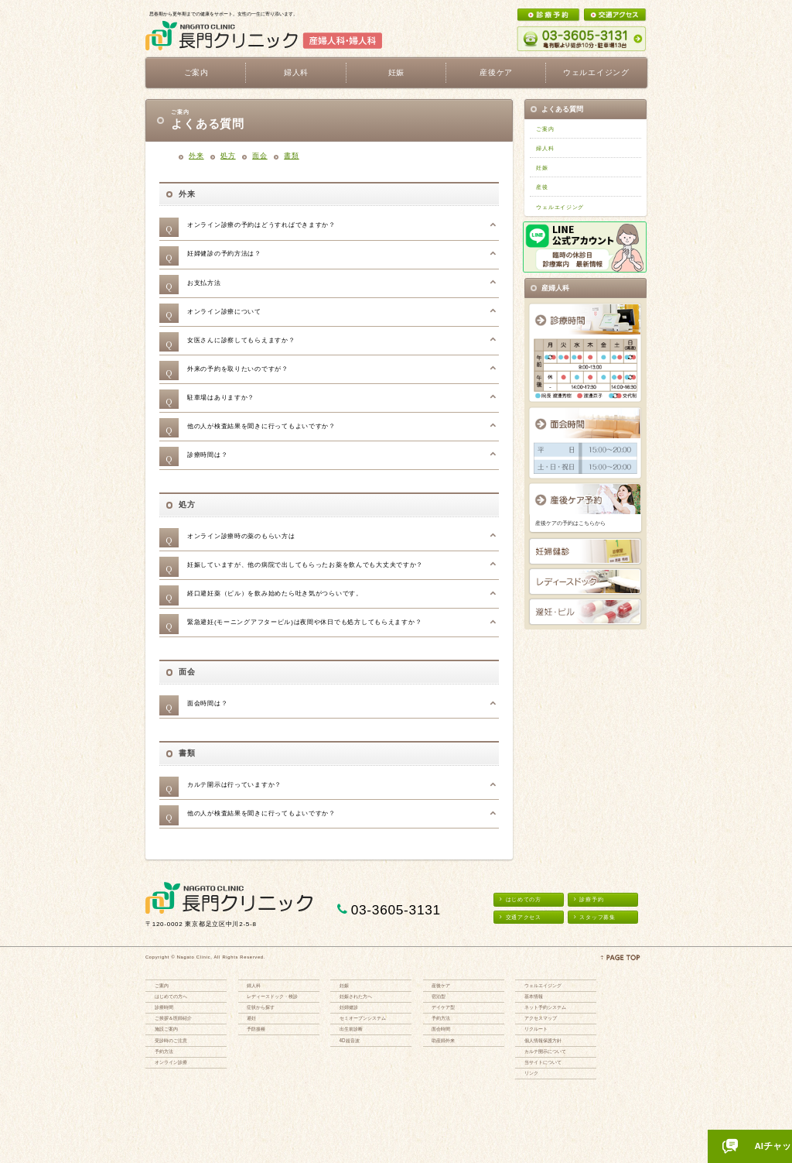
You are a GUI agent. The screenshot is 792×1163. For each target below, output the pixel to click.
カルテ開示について (545, 1051)
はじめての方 (520, 899)
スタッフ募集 (595, 917)
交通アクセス (520, 917)
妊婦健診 (349, 1007)
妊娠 (542, 167)
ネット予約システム (545, 1007)
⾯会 (259, 156)
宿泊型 (439, 996)
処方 (227, 156)
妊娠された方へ (356, 996)
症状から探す (261, 1007)
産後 (542, 187)
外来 (196, 156)
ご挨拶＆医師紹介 (173, 1018)
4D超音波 (350, 1040)
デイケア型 (443, 1007)
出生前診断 (351, 1028)
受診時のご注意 (171, 1040)
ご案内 (545, 128)
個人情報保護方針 (543, 1040)
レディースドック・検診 (272, 996)
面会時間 (441, 1028)
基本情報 (533, 996)
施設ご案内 (166, 1028)
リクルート (536, 1028)
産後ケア (441, 985)
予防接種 (256, 1028)
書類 (291, 156)
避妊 (251, 1018)
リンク (531, 1073)
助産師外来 (443, 1040)
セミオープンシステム (363, 1018)
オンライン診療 (171, 1062)
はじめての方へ (171, 996)
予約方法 (164, 1051)
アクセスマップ (540, 1018)
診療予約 (588, 899)
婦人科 (545, 148)
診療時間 (164, 1007)
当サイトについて (543, 1062)
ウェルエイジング (596, 72)
